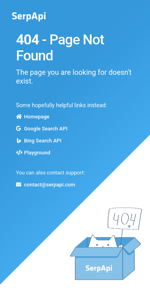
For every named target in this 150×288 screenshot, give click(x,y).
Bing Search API (43, 141)
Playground (37, 153)
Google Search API (46, 129)
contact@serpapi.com (49, 185)
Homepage (37, 117)
